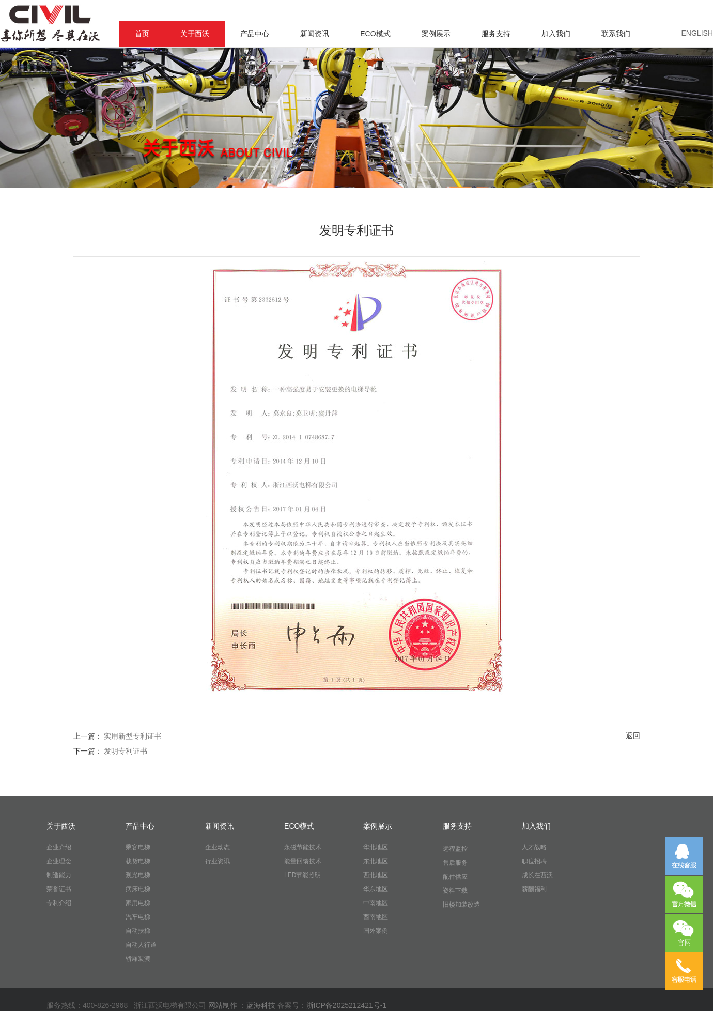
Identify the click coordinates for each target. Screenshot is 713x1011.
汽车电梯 (138, 917)
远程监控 (455, 848)
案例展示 (436, 33)
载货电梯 (138, 861)
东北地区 (375, 861)
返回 (633, 735)
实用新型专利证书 (133, 736)
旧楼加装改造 (461, 904)
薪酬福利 (534, 889)
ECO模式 (375, 33)
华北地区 (375, 847)
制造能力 (59, 875)
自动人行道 (141, 944)
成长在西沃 (537, 875)
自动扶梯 (138, 931)
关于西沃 (194, 33)
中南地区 (375, 903)
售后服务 (455, 862)
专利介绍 (59, 903)
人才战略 (534, 847)
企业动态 (217, 847)
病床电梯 (138, 889)
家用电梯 (138, 903)
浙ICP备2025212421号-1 (346, 1005)
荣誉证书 (59, 889)
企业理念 (59, 861)
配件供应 (455, 876)
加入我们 (555, 33)
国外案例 (375, 931)
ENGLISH (697, 33)
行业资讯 (217, 861)
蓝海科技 (261, 1005)
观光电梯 (138, 875)
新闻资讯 (314, 33)
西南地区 (375, 917)
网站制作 (222, 1005)
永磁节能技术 (302, 847)
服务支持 (496, 33)
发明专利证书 (125, 751)
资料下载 (455, 890)
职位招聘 (534, 861)
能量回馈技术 (302, 861)
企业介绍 (59, 847)
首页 (142, 33)
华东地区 (375, 889)
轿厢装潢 (138, 958)
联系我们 (615, 33)
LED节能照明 (302, 875)
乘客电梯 (138, 847)
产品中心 (254, 33)
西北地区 (375, 875)
